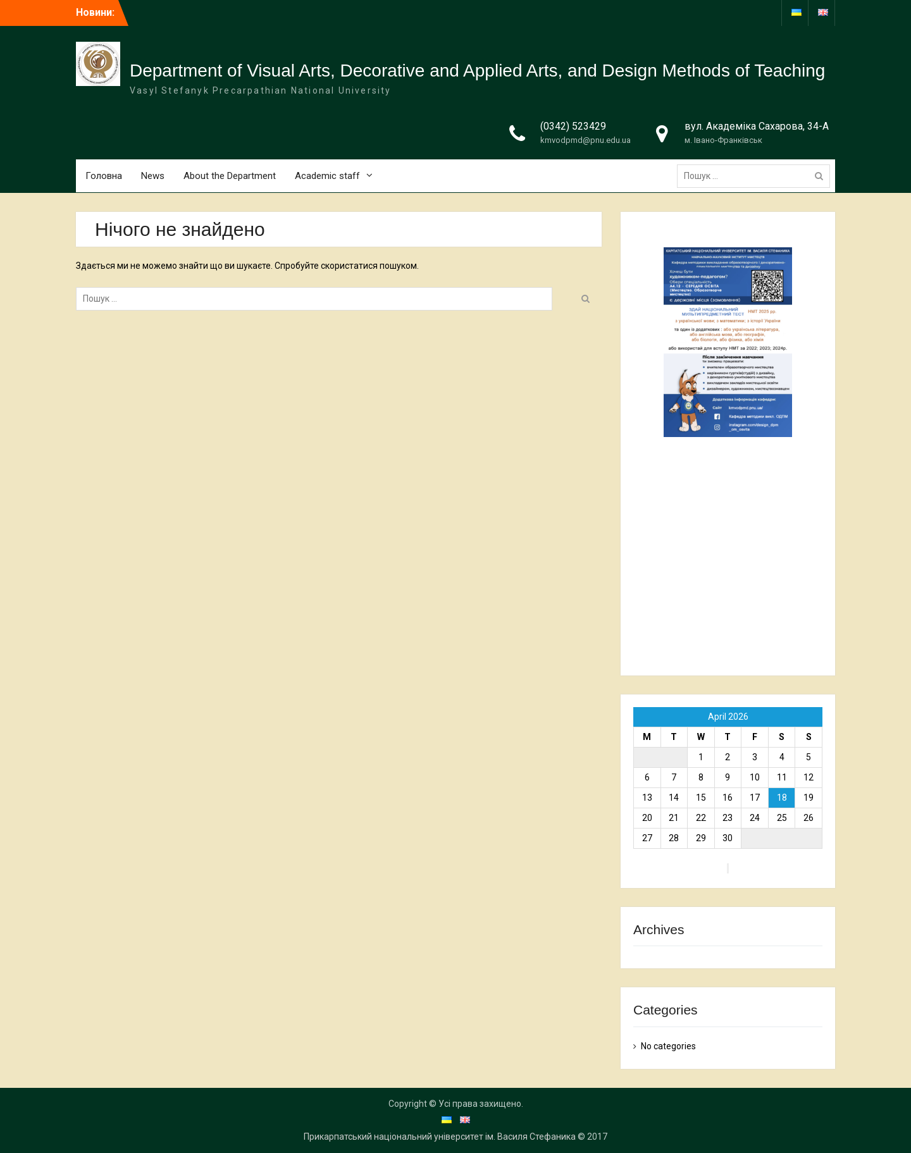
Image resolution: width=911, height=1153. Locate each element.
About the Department (229, 176)
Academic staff (327, 176)
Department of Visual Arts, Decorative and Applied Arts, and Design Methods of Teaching (477, 70)
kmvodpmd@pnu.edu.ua (585, 140)
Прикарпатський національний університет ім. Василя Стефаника (440, 1136)
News (152, 176)
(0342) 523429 (573, 126)
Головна (103, 176)
